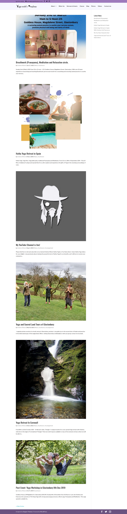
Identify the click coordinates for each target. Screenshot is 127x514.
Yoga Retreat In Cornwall (27, 422)
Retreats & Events (72, 6)
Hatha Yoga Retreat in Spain (28, 153)
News (36, 65)
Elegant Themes (27, 511)
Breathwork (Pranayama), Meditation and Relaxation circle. (42, 62)
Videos (100, 6)
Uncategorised (49, 248)
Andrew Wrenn (21, 65)
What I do (62, 6)
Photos (93, 6)
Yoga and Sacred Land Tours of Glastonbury (35, 324)
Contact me (107, 6)
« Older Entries (20, 506)
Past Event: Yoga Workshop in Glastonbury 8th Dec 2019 (40, 487)
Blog (87, 6)
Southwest (41, 65)
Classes (82, 6)
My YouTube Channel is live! (28, 245)
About (53, 6)
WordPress (43, 511)
